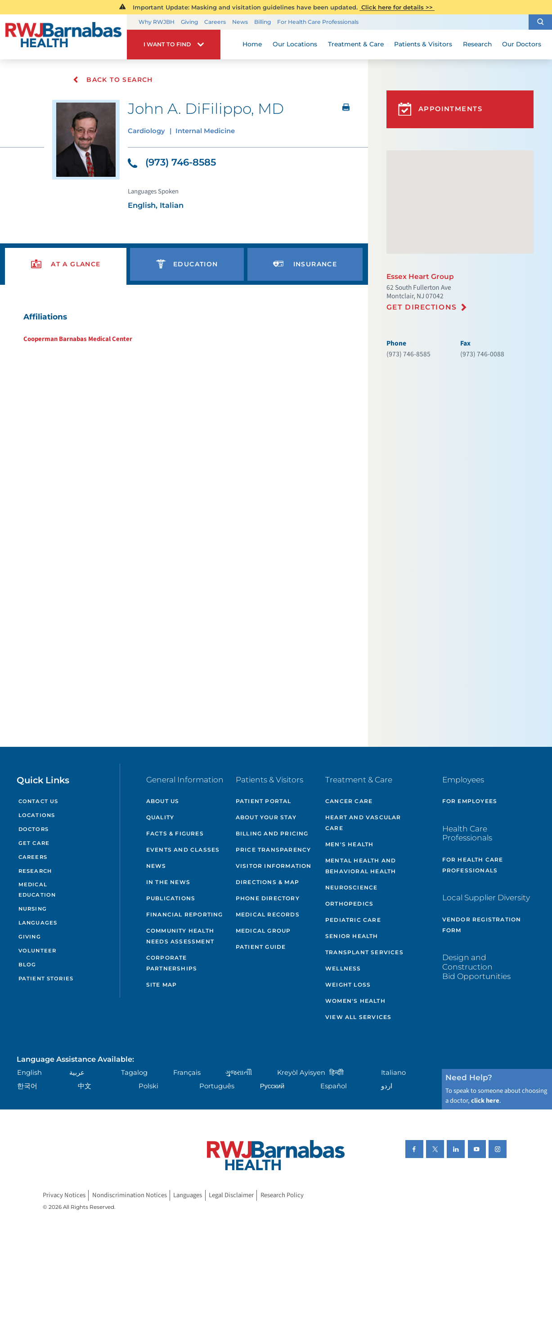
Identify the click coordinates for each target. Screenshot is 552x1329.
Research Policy (282, 1195)
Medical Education (37, 889)
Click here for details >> (397, 7)
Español (333, 1086)
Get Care (33, 843)
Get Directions (421, 307)
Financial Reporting (184, 914)
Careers (215, 21)
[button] (540, 22)
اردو (386, 1086)
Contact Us (38, 801)
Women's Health (355, 1000)
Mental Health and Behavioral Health (360, 866)
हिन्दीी (336, 1073)
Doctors (33, 829)
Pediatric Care (353, 919)
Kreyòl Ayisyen (301, 1073)
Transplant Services (364, 952)
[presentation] (65, 264)
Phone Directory (268, 898)
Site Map (161, 984)
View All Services (358, 1017)
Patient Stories (45, 978)
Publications (170, 898)
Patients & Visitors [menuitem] (423, 44)
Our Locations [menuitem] (295, 44)
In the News (168, 882)
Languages (37, 923)
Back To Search (112, 80)
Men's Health (349, 844)
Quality (160, 817)
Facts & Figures (175, 833)
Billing (262, 21)
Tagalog (134, 1073)
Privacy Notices (64, 1195)
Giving (189, 21)
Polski (148, 1086)
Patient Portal (264, 801)
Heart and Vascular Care (363, 822)
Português (216, 1086)
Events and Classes (183, 849)
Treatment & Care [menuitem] (356, 44)
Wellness (343, 968)
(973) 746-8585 (172, 162)
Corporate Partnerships (171, 963)
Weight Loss (348, 984)
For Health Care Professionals (318, 21)
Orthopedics (349, 903)
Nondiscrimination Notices (129, 1195)
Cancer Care (348, 801)
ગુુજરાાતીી (238, 1073)
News (240, 21)
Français (187, 1073)
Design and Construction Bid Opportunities (476, 966)
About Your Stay (266, 817)
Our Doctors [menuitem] (521, 44)
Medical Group (263, 930)
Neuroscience (351, 887)
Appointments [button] (440, 109)
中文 (84, 1086)
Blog (27, 964)
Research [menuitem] (477, 44)
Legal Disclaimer (231, 1195)
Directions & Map (267, 882)
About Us (163, 801)
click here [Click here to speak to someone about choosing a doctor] (485, 1100)
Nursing (32, 909)
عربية (77, 1073)
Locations (36, 815)
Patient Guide (261, 946)
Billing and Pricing (272, 833)
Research (35, 871)
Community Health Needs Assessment (180, 936)
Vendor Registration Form (481, 925)
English (29, 1073)
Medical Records (268, 914)
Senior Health (351, 936)
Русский (272, 1086)
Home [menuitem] (252, 44)
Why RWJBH (157, 21)
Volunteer (37, 950)
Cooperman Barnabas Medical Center (77, 339)
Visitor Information (274, 865)
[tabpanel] (183, 327)
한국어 (27, 1086)
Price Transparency (273, 849)
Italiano (393, 1073)
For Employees (470, 801)
